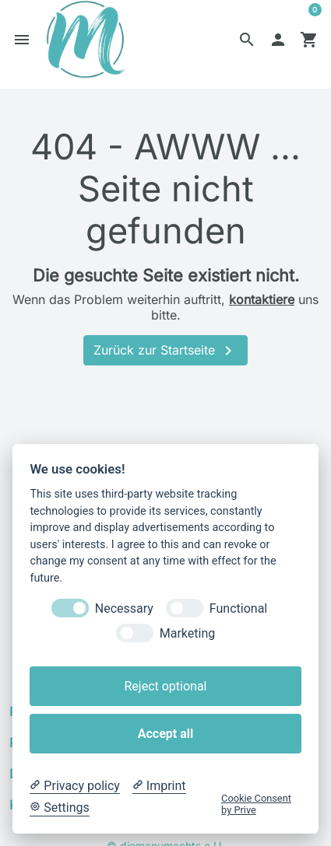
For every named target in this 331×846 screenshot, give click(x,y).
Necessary (124, 608)
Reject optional (165, 686)
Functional (238, 608)
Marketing (187, 633)
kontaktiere (261, 305)
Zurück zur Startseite (165, 357)
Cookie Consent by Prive (256, 804)
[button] (246, 42)
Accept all (165, 733)
